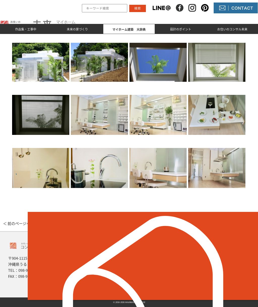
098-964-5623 (29, 270)
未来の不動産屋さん (157, 256)
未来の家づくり (77, 29)
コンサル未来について (159, 273)
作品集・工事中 (25, 29)
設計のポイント (180, 29)
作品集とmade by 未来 (99, 256)
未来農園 (147, 282)
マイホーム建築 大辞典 (101, 273)
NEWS (144, 264)
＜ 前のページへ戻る (20, 223)
